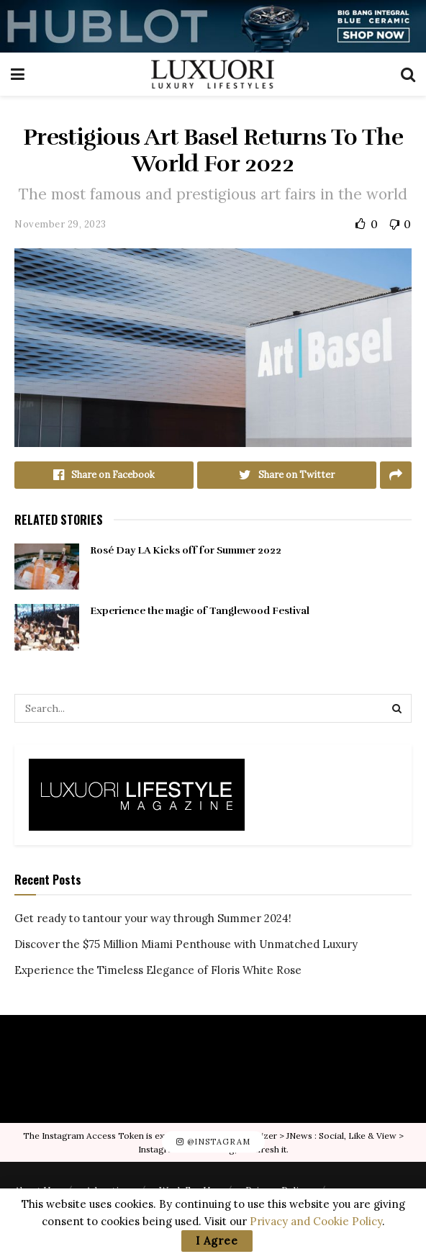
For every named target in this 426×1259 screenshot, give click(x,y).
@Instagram (213, 1142)
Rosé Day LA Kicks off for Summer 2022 (185, 550)
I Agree (217, 1240)
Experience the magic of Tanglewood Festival (199, 611)
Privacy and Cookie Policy (316, 1221)
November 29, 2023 (60, 224)
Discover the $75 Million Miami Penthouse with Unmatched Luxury (186, 944)
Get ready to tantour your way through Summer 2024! (152, 918)
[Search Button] (397, 708)
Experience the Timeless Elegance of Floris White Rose (158, 970)
